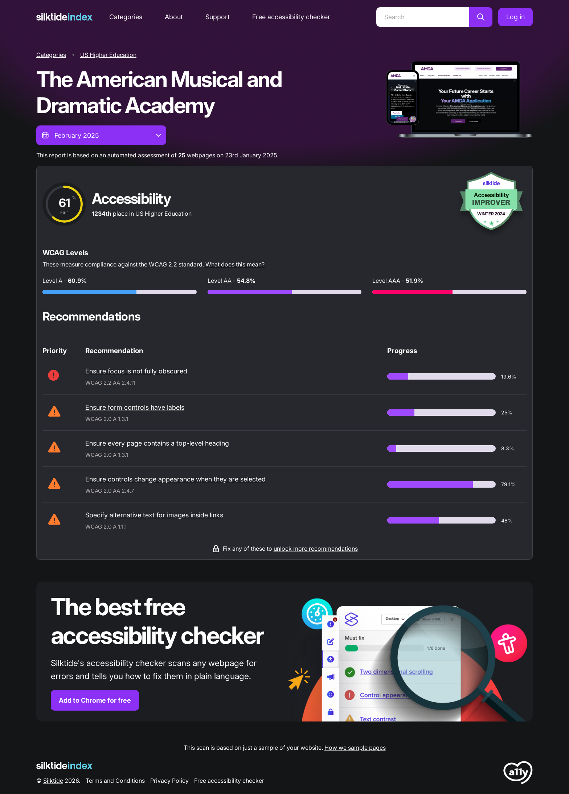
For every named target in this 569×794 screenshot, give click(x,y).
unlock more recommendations (316, 548)
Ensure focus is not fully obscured (136, 371)
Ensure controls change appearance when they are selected (175, 479)
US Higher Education (108, 54)
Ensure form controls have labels (134, 407)
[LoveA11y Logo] (518, 774)
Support (217, 17)
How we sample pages (355, 747)
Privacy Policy (169, 780)
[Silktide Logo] (64, 765)
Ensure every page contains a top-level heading (157, 443)
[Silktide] (64, 17)
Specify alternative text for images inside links (154, 515)
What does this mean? (235, 264)
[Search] (422, 17)
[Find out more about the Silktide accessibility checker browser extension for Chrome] (284, 652)
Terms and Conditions (115, 780)
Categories (125, 17)
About (174, 17)
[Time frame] (101, 135)
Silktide (53, 780)
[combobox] (101, 135)
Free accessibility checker (291, 17)
